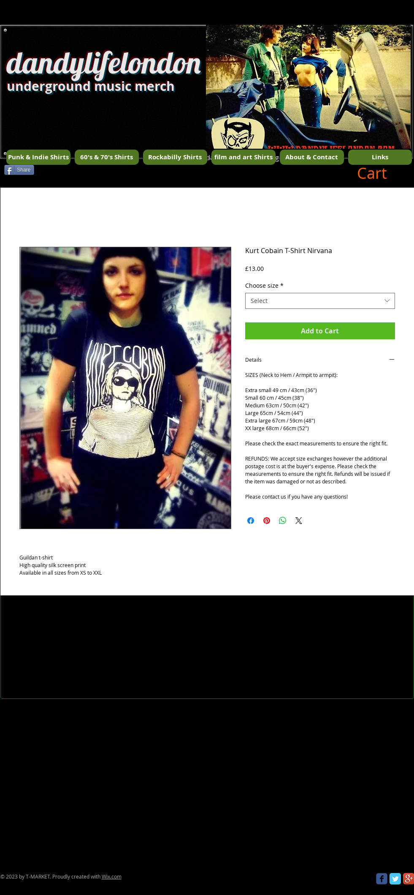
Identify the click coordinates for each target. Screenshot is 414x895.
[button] (308, 101)
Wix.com (112, 876)
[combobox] (320, 301)
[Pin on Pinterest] (267, 521)
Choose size (264, 285)
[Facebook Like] (96, 172)
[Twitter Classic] (395, 878)
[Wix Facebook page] (381, 878)
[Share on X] (299, 521)
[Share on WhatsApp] (283, 521)
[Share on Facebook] (251, 521)
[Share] (19, 170)
